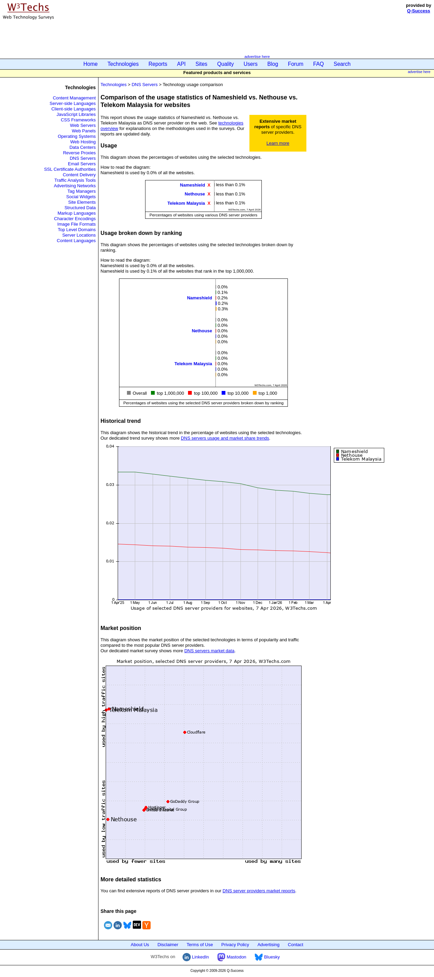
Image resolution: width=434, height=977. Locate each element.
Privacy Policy (235, 944)
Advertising (268, 944)
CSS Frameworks (78, 119)
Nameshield (192, 185)
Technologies (123, 64)
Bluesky (267, 957)
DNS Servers (83, 158)
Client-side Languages (73, 108)
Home (90, 64)
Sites (202, 64)
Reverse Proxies (79, 152)
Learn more (278, 143)
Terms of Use (200, 944)
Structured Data (80, 207)
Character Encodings (75, 218)
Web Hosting (83, 141)
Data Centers (82, 147)
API (181, 64)
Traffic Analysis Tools (75, 180)
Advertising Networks (75, 185)
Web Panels (84, 130)
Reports (158, 64)
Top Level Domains (77, 229)
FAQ (318, 64)
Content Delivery (79, 174)
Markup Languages (77, 213)
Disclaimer (167, 944)
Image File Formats (76, 224)
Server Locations (79, 235)
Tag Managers (82, 191)
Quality (225, 64)
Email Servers (82, 163)
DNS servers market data (209, 650)
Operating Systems (77, 136)
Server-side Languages (73, 103)
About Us (140, 944)
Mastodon (231, 957)
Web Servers (83, 125)
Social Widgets (81, 196)
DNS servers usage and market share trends (225, 438)
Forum (295, 64)
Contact (295, 944)
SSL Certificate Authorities (70, 169)
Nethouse (195, 193)
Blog (272, 64)
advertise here (257, 56)
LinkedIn (196, 957)
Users (251, 64)
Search (342, 64)
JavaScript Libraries (76, 114)
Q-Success (418, 10)
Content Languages (76, 240)
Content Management (74, 97)
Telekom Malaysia (186, 202)
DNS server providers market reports (259, 890)
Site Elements (82, 202)
